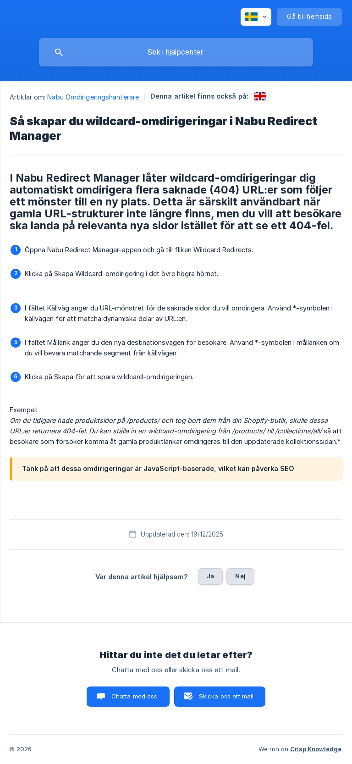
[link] (260, 96)
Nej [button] (240, 576)
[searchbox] (176, 52)
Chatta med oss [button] (134, 696)
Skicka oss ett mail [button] (226, 696)
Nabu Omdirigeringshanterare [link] (93, 97)
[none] (256, 17)
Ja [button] (210, 576)
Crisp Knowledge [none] (315, 749)
